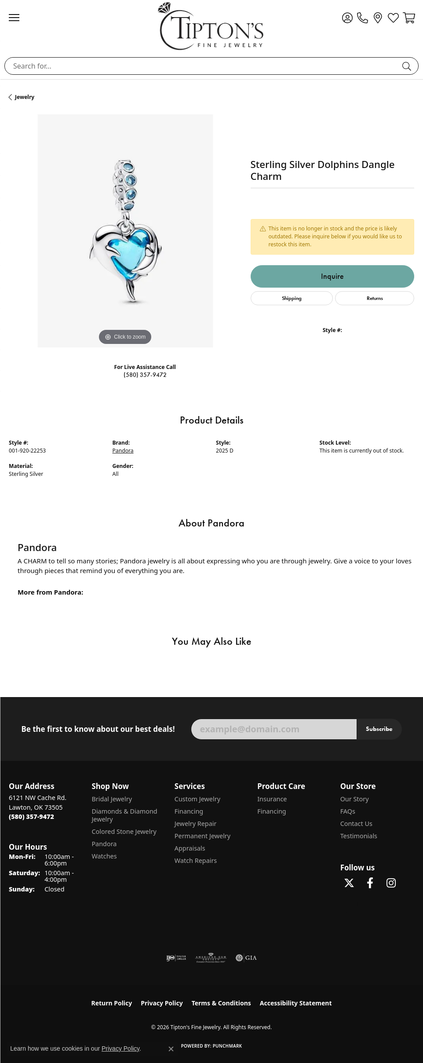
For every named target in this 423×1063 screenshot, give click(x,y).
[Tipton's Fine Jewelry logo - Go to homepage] (211, 26)
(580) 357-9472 (145, 375)
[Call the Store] (31, 816)
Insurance (272, 799)
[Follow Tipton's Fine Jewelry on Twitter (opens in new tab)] (349, 883)
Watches (104, 856)
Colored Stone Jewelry (123, 831)
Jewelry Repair (196, 823)
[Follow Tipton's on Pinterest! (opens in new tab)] (349, 904)
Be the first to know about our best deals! (98, 729)
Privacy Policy (161, 1003)
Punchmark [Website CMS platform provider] (227, 1046)
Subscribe (379, 729)
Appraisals (190, 848)
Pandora (123, 450)
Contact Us (356, 823)
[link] (362, 17)
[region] (125, 230)
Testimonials (358, 836)
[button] (347, 17)
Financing (189, 811)
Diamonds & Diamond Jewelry (124, 815)
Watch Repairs (196, 860)
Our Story (354, 799)
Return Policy (111, 1003)
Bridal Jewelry (111, 799)
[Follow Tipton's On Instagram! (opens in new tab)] (391, 883)
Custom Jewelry (197, 799)
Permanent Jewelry (202, 836)
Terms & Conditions (221, 1003)
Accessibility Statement (296, 1003)
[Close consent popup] (171, 1049)
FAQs (347, 811)
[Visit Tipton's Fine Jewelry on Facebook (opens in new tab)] (370, 883)
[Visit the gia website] (246, 957)
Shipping (292, 298)
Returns (375, 298)
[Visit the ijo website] (176, 957)
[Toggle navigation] (18, 17)
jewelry (24, 97)
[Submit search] (408, 66)
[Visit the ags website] (211, 957)
